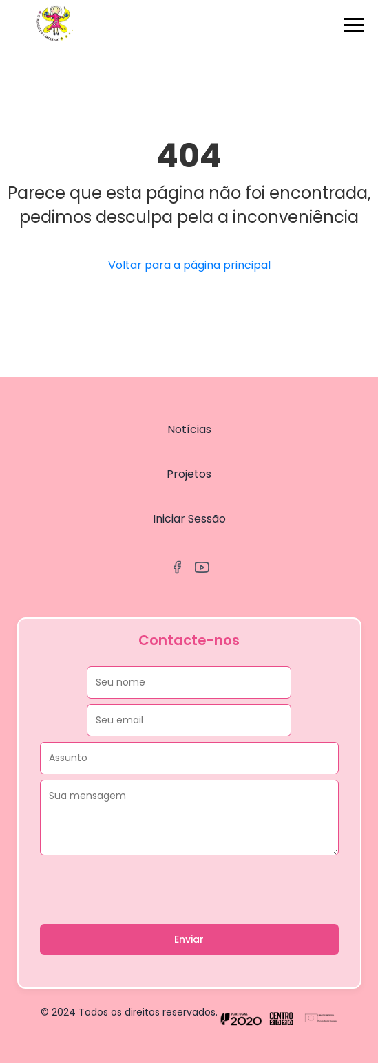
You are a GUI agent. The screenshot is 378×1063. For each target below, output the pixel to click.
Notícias (189, 429)
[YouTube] (202, 569)
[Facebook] (177, 569)
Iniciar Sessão (189, 519)
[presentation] (144, 890)
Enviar (189, 939)
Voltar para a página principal (189, 265)
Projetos (189, 474)
